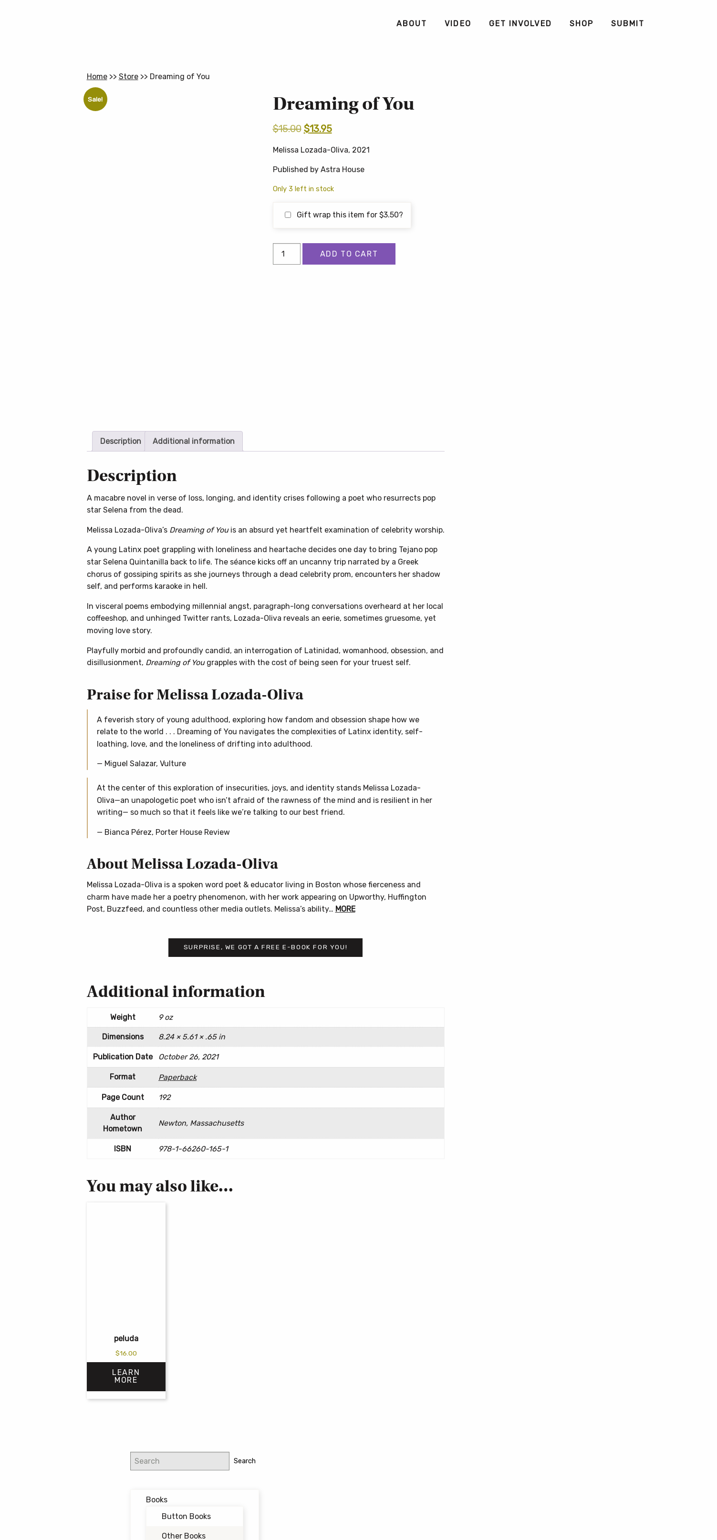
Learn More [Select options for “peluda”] (126, 1376)
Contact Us (359, 1513)
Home (97, 76)
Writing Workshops (551, 261)
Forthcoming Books (553, 241)
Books (529, 141)
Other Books (556, 177)
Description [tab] (120, 441)
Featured (535, 221)
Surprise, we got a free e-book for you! (265, 947)
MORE (345, 909)
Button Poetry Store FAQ (543, 472)
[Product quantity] (287, 254)
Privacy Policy (433, 1498)
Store (128, 76)
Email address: (525, 351)
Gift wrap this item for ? (344, 214)
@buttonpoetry (537, 301)
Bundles (533, 201)
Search (613, 102)
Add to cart (349, 253)
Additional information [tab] (194, 441)
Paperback (177, 1077)
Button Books (558, 158)
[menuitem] (411, 24)
